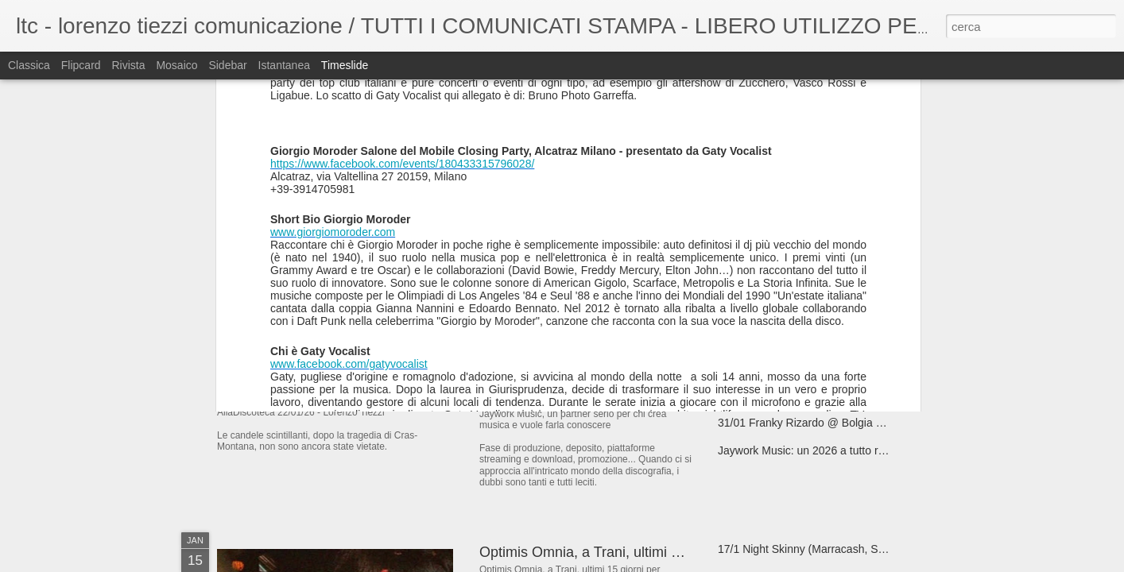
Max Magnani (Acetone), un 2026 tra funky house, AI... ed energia (880, 367)
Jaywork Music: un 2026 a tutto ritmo (808, 450)
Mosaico (176, 65)
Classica (29, 65)
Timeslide (344, 65)
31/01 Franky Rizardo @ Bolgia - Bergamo (823, 422)
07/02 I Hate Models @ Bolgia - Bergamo (609, 293)
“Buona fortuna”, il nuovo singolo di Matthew (826, 283)
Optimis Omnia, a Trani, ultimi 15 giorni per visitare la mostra (670, 552)
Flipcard (81, 65)
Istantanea (284, 65)
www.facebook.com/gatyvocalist (349, 85)
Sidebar (227, 65)
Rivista (128, 65)
